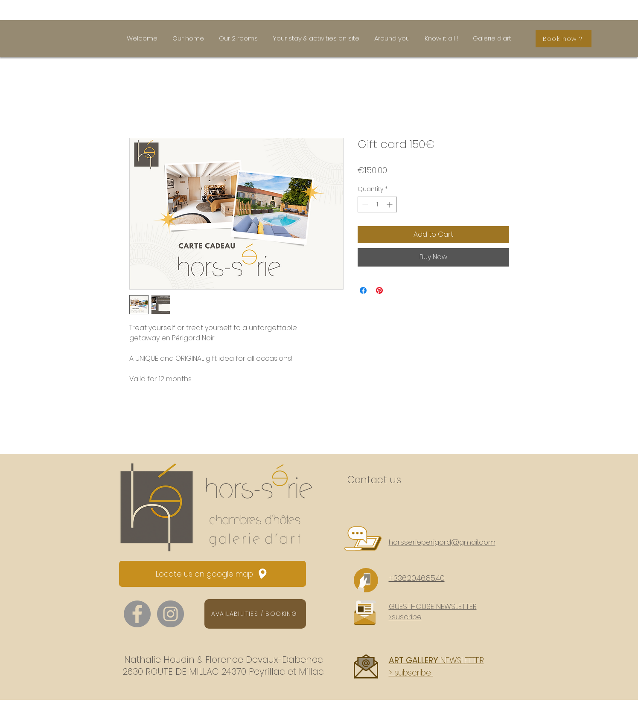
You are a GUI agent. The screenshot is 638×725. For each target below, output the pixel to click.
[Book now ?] (563, 38)
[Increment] (390, 204)
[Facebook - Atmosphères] (137, 613)
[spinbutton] (377, 204)
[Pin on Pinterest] (379, 290)
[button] (433, 611)
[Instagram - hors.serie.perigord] (170, 613)
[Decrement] (364, 204)
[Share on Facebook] (363, 290)
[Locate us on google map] (212, 574)
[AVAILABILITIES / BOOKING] (255, 614)
